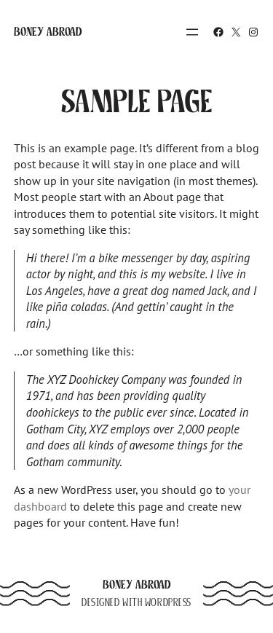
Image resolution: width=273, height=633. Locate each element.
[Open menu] (192, 32)
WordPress (168, 602)
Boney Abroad (48, 31)
